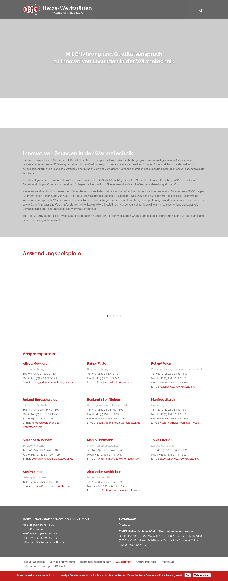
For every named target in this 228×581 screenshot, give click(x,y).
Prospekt (124, 524)
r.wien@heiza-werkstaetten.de (178, 386)
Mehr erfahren (201, 575)
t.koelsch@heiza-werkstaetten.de (180, 458)
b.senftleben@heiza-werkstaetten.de (118, 422)
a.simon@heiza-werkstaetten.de (51, 486)
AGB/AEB (60, 566)
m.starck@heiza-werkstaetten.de (179, 422)
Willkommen (123, 561)
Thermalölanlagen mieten (95, 561)
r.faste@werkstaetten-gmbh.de (114, 382)
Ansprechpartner (146, 561)
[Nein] (223, 576)
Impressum (167, 561)
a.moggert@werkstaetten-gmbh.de (53, 382)
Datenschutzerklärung (36, 566)
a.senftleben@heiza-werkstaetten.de (118, 490)
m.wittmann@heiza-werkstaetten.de (117, 458)
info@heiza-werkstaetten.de (48, 542)
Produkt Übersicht (34, 561)
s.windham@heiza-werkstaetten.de (52, 458)
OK (187, 575)
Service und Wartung (62, 561)
